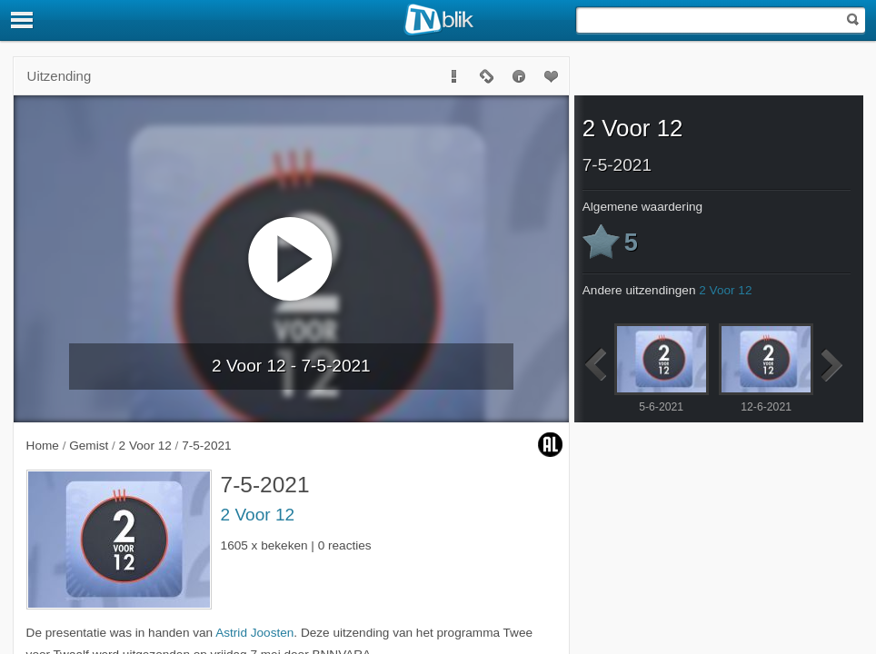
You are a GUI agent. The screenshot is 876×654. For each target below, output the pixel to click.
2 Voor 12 (257, 514)
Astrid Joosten (254, 632)
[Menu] (22, 20)
